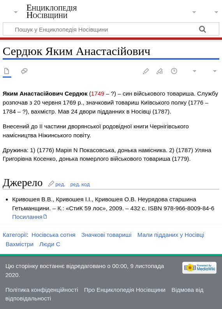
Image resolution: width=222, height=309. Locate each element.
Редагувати (146, 71)
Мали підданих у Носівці (170, 234)
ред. (60, 184)
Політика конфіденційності (41, 289)
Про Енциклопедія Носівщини (125, 289)
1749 (97, 93)
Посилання (27, 216)
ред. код (80, 184)
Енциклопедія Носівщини (51, 11)
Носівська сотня (54, 234)
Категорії (15, 234)
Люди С (49, 244)
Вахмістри (19, 244)
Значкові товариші (106, 234)
